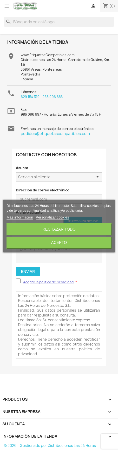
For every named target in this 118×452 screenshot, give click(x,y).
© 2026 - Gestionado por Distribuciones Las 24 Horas (50, 445)
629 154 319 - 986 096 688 (42, 96)
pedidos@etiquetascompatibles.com (55, 133)
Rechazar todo (59, 229)
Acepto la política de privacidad (48, 282)
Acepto (59, 243)
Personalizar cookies (52, 217)
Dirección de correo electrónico (42, 190)
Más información (20, 217)
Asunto (22, 168)
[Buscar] (59, 22)
